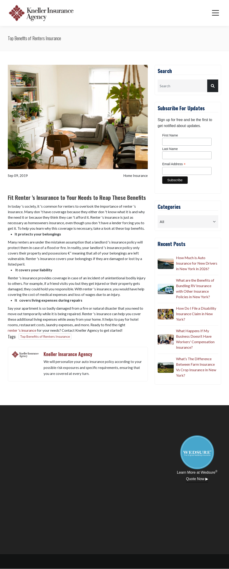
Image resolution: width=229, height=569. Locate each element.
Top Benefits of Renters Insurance (45, 336)
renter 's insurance (22, 330)
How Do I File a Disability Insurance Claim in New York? (196, 313)
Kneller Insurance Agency (68, 354)
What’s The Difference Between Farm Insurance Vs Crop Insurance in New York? (196, 367)
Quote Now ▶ (197, 479)
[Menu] (215, 13)
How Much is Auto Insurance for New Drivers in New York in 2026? (196, 263)
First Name (170, 135)
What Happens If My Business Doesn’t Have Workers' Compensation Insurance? (195, 338)
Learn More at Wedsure (197, 472)
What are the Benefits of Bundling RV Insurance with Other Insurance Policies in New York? (195, 288)
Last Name (170, 149)
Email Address (174, 164)
